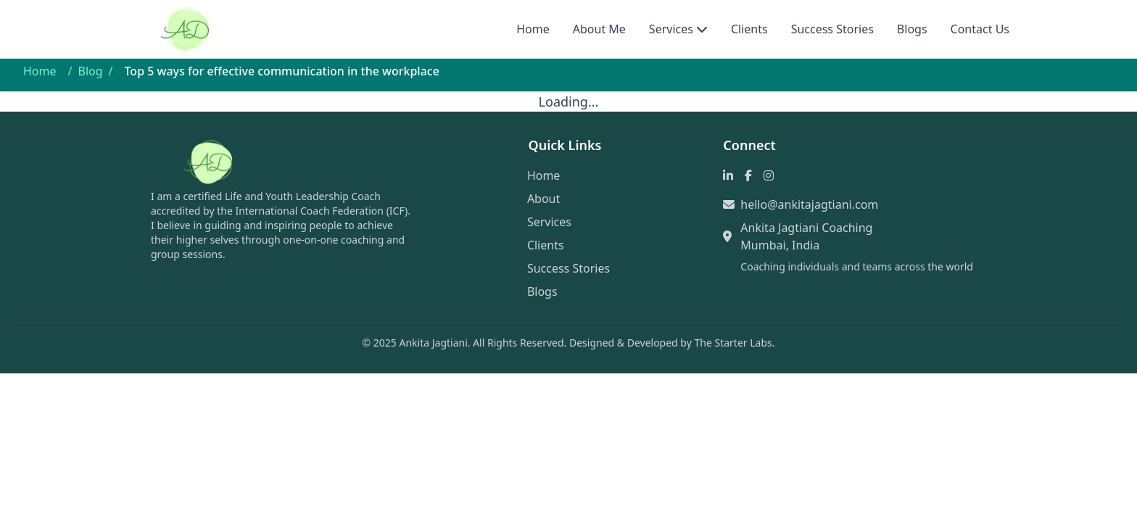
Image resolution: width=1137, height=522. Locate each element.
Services (671, 29)
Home (533, 29)
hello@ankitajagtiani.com (809, 204)
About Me (599, 29)
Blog (90, 71)
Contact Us (980, 29)
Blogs (912, 29)
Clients (749, 29)
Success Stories (832, 29)
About (543, 199)
